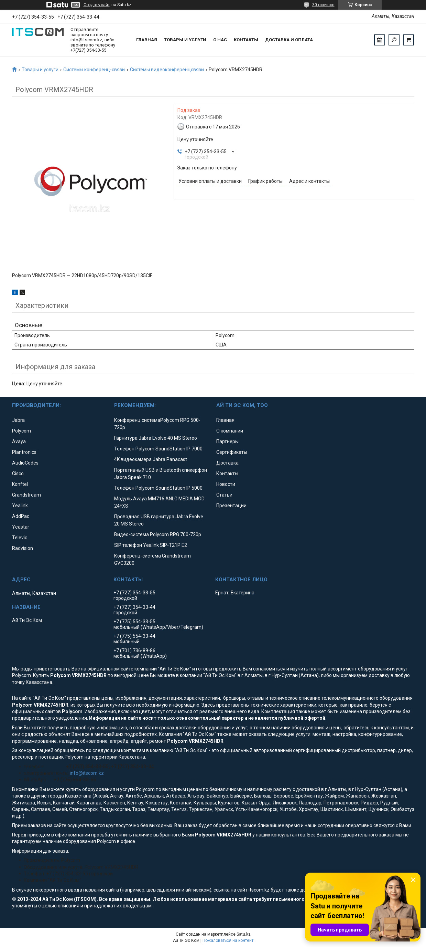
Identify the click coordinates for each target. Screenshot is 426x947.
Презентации (231, 505)
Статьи (224, 495)
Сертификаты (231, 452)
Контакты (246, 39)
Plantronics (24, 452)
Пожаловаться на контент (228, 940)
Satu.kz (244, 934)
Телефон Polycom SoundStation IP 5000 (158, 488)
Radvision (22, 548)
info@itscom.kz (87, 773)
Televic (19, 537)
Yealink (20, 505)
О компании (229, 431)
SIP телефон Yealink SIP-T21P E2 (150, 545)
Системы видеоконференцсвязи (167, 69)
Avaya (19, 441)
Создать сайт (97, 4)
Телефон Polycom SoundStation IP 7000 (158, 448)
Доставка (227, 463)
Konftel (20, 484)
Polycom (21, 431)
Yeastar (20, 527)
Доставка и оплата (289, 39)
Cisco (18, 473)
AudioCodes (25, 463)
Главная (146, 39)
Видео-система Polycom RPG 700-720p (157, 534)
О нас (220, 39)
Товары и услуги (185, 39)
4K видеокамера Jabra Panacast (150, 459)
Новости (225, 484)
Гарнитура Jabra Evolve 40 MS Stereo (155, 438)
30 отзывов (323, 4)
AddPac (20, 516)
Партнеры (227, 441)
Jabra (18, 420)
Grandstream (26, 495)
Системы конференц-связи (94, 69)
